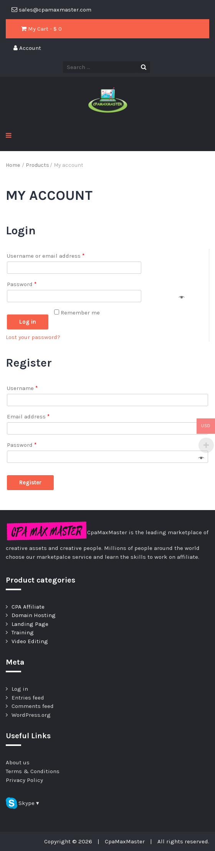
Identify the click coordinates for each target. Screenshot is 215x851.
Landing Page (30, 624)
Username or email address (45, 255)
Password (21, 284)
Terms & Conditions (33, 771)
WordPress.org (31, 714)
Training (23, 632)
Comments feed (33, 706)
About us (18, 762)
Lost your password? (33, 337)
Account (27, 47)
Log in (27, 321)
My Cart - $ (41, 28)
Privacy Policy (24, 780)
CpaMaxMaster (125, 841)
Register (30, 482)
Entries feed (28, 697)
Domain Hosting (34, 615)
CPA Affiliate (28, 606)
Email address (28, 416)
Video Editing (30, 641)
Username (22, 388)
